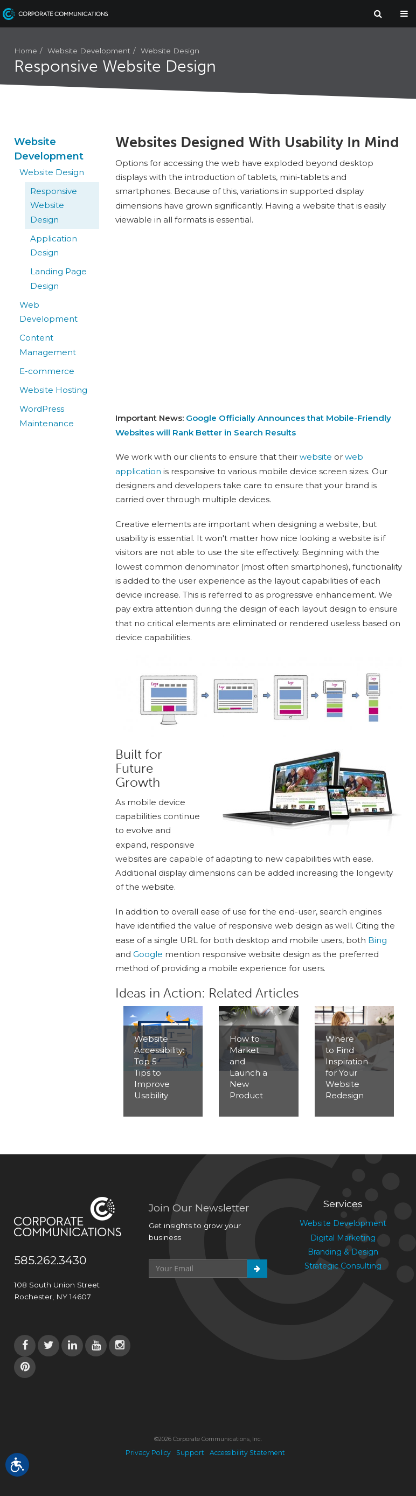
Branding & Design (343, 1252)
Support (190, 1453)
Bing (377, 940)
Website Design (170, 50)
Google (148, 954)
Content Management (47, 345)
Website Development (88, 50)
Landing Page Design (58, 278)
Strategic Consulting (343, 1266)
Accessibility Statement (247, 1453)
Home (25, 50)
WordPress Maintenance (46, 416)
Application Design (53, 245)
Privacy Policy (148, 1453)
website (316, 457)
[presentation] (231, 1304)
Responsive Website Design (53, 205)
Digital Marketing (343, 1238)
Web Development (48, 312)
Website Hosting (53, 390)
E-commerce (46, 371)
